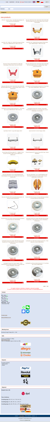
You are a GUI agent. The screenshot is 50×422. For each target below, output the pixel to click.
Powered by (25, 420)
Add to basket (12, 26)
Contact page (4, 315)
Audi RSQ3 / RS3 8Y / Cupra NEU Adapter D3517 (13, 130)
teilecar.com (29, 418)
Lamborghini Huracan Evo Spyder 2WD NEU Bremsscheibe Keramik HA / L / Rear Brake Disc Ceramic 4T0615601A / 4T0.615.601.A (37, 219)
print (47, 286)
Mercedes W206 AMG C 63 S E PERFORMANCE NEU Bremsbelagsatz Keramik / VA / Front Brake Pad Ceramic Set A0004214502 (13, 176)
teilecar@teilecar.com (6, 317)
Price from (2, 8)
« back (44, 286)
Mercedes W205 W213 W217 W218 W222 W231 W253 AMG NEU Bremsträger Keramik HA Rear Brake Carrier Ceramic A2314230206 (37, 21)
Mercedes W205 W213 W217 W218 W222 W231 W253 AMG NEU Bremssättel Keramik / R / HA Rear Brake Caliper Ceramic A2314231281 (37, 65)
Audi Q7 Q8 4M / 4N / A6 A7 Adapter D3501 (37, 130)
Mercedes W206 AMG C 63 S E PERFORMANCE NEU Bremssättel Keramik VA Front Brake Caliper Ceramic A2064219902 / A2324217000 (37, 176)
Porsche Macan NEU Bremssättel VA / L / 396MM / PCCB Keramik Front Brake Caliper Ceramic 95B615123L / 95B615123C (13, 153)
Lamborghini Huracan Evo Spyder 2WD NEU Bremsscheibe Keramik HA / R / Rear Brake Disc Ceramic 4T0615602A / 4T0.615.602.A (13, 242)
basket (22, 2)
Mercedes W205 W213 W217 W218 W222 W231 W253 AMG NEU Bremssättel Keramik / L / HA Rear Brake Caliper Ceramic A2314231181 (13, 87)
